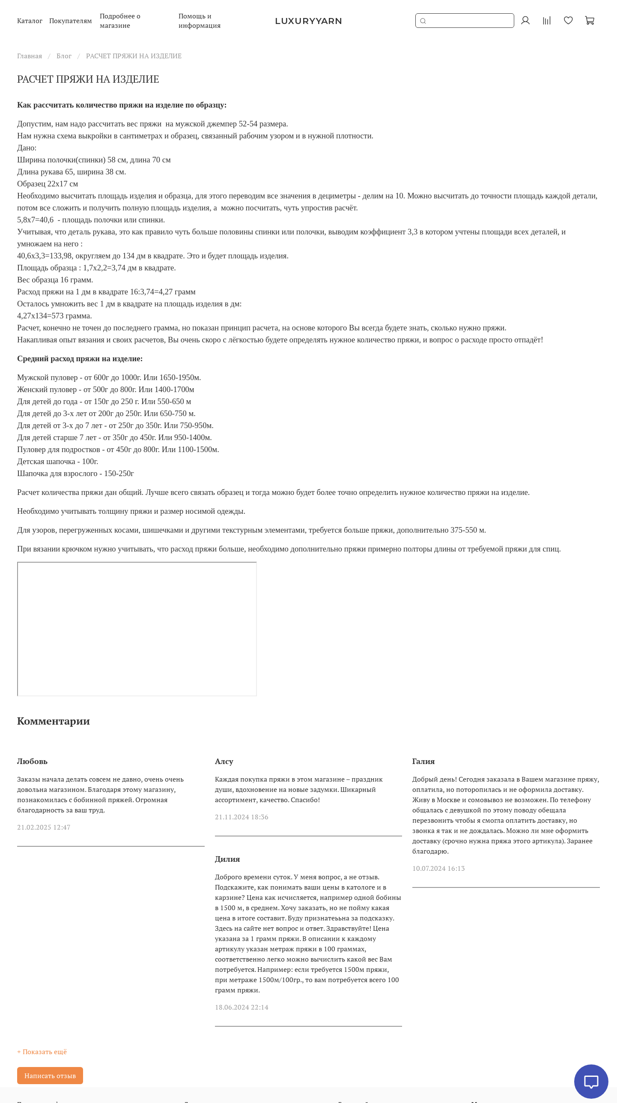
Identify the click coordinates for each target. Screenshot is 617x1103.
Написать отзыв (50, 1075)
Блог (64, 55)
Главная (29, 55)
